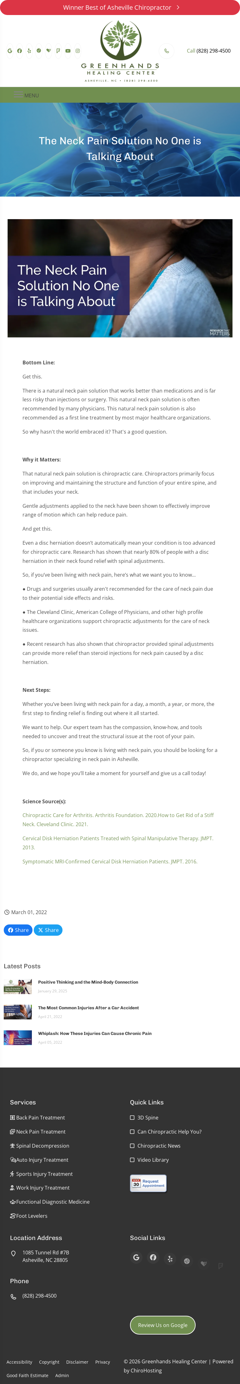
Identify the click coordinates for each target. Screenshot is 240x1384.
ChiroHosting (146, 1370)
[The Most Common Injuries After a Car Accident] (18, 1014)
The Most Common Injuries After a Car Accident (88, 1011)
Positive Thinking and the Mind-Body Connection (88, 985)
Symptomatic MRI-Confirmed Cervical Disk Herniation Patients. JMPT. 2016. (110, 864)
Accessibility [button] (19, 1362)
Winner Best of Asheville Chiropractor (120, 7)
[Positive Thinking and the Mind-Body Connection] (18, 989)
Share (18, 930)
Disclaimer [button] (77, 1362)
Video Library (153, 1159)
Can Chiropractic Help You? (170, 1131)
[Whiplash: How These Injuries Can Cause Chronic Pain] (18, 1040)
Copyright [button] (49, 1362)
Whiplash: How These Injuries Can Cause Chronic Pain (95, 1036)
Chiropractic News (159, 1145)
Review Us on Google (163, 1325)
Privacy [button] (102, 1362)
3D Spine (148, 1117)
